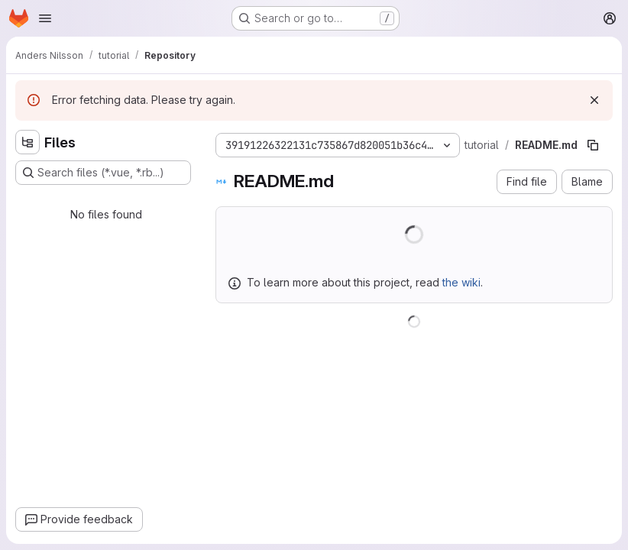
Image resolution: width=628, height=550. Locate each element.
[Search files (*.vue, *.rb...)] (103, 172)
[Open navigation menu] (45, 18)
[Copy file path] (593, 145)
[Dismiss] (594, 100)
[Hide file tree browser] (27, 142)
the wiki (461, 282)
